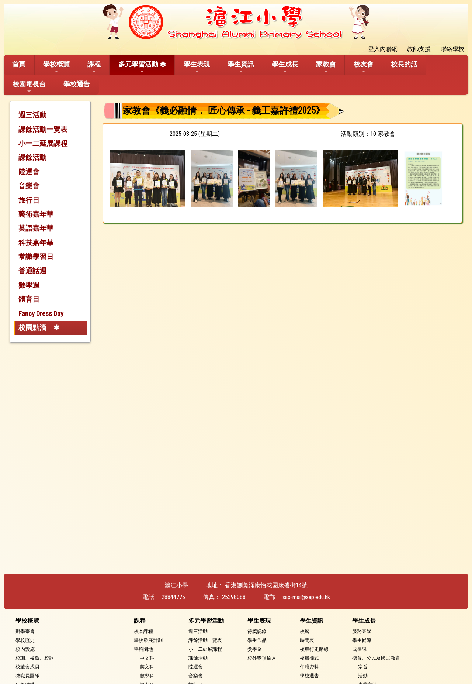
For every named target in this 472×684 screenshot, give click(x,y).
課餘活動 (32, 157)
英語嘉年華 (35, 228)
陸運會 (28, 172)
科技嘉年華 (35, 242)
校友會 (364, 67)
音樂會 (28, 186)
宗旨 (363, 667)
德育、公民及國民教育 (376, 658)
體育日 (28, 299)
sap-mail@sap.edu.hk (306, 597)
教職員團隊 (27, 675)
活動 (363, 675)
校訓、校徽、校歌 (34, 658)
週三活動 (32, 115)
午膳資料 (309, 667)
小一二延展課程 (42, 143)
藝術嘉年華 (35, 214)
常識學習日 (35, 256)
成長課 (359, 649)
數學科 (147, 675)
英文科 (147, 667)
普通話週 (32, 271)
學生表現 (197, 67)
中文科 (147, 658)
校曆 (304, 631)
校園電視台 (29, 87)
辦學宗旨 (25, 631)
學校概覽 (56, 67)
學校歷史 (25, 640)
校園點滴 (32, 327)
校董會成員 (27, 667)
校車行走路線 (314, 649)
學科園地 (143, 649)
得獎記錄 (257, 631)
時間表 (307, 640)
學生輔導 (361, 640)
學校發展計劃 (148, 640)
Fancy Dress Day (40, 313)
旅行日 (28, 200)
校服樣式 (309, 658)
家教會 (326, 67)
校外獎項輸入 (261, 658)
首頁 (18, 64)
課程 (94, 67)
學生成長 (285, 67)
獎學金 (254, 649)
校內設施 (25, 649)
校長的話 (404, 64)
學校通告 (76, 84)
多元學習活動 (138, 67)
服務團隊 (361, 631)
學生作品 (257, 640)
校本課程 (143, 631)
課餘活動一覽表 (42, 129)
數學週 (28, 285)
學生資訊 (241, 67)
